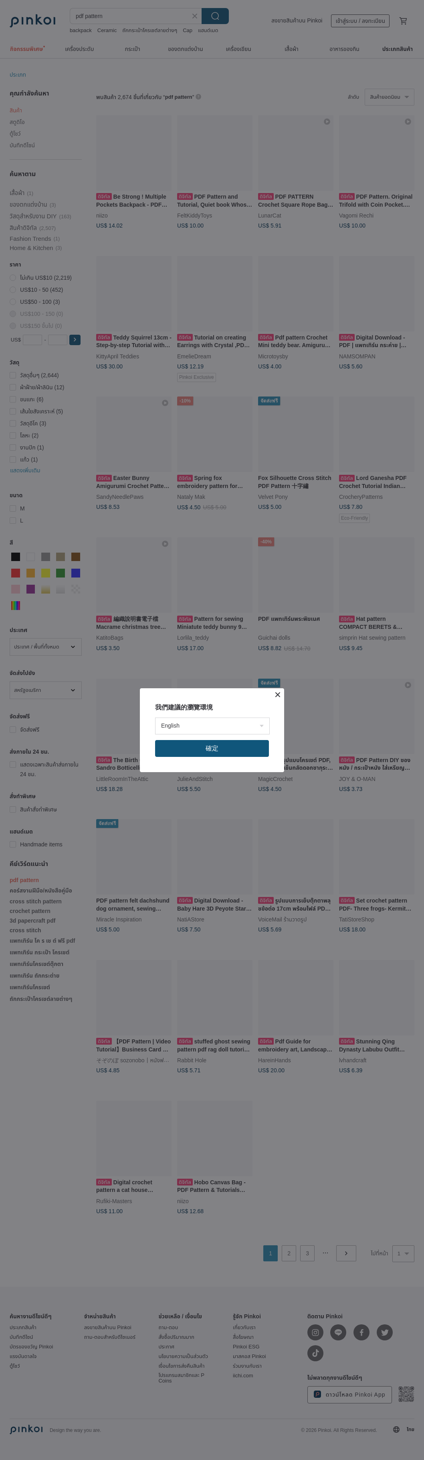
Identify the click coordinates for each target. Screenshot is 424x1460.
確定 (212, 748)
